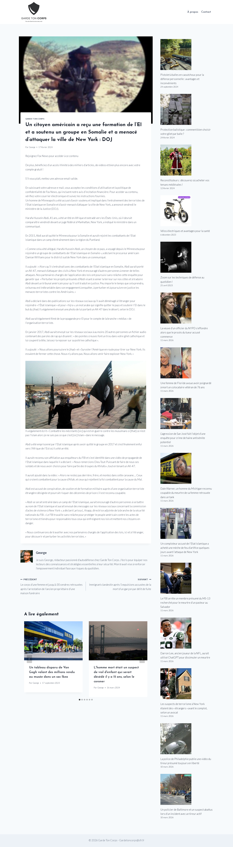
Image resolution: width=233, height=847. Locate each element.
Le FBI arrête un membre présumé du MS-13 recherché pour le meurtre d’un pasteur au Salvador (185, 602)
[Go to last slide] (29, 659)
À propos (192, 12)
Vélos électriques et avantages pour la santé (185, 231)
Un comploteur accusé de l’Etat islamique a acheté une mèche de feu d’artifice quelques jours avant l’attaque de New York (184, 548)
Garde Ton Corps (34, 119)
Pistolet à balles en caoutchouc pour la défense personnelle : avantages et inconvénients (182, 79)
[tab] (79, 699)
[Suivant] (142, 659)
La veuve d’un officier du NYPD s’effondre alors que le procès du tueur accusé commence (184, 332)
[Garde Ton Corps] (34, 12)
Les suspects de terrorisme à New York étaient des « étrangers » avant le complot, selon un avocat (183, 708)
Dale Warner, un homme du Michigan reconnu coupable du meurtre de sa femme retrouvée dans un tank (186, 493)
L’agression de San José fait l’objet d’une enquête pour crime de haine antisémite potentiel (182, 438)
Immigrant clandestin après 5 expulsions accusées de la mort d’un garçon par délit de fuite (119, 584)
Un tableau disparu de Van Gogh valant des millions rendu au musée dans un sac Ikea (52, 672)
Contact (206, 12)
